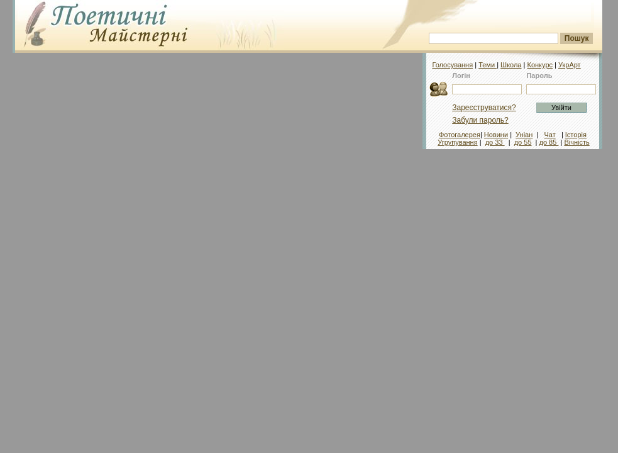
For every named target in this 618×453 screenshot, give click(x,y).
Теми (487, 65)
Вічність (576, 142)
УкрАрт (569, 65)
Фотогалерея (459, 134)
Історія (576, 134)
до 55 (523, 142)
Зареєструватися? (484, 107)
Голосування (452, 65)
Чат (549, 134)
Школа (510, 65)
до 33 (495, 142)
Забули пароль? (480, 120)
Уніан (524, 134)
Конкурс (540, 65)
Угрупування (457, 142)
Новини (496, 134)
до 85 (549, 142)
